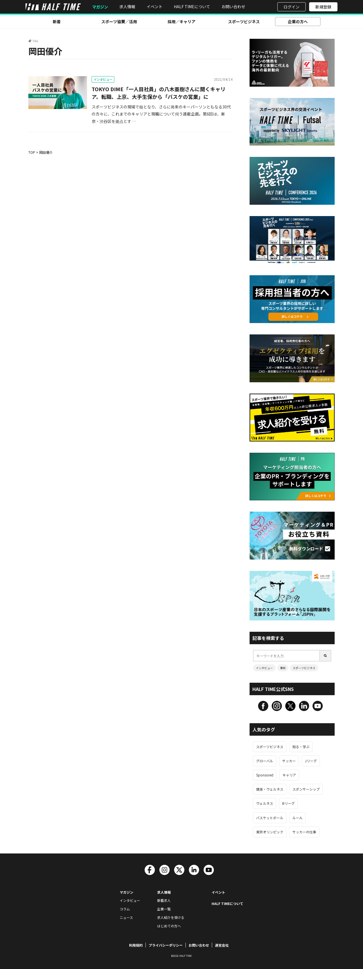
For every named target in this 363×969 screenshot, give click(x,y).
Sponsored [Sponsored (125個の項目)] (264, 774)
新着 (57, 21)
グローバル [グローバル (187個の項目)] (264, 760)
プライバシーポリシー (166, 945)
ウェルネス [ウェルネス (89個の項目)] (264, 803)
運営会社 (222, 945)
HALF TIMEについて (192, 6)
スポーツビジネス (244, 21)
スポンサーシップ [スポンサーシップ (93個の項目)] (306, 789)
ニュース (126, 917)
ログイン (291, 7)
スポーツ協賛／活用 (119, 21)
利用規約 (136, 945)
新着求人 (164, 900)
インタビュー (103, 79)
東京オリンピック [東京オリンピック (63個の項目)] (269, 831)
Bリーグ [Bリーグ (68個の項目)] (288, 803)
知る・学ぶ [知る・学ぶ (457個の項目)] (300, 746)
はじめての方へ (169, 925)
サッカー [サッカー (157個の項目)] (289, 760)
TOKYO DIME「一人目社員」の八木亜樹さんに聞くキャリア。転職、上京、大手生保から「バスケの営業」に (158, 92)
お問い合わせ (233, 6)
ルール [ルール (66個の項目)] (297, 817)
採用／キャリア (181, 21)
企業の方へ (298, 21)
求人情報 (127, 6)
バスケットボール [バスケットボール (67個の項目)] (269, 817)
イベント (154, 6)
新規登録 (323, 7)
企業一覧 (164, 908)
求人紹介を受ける (170, 917)
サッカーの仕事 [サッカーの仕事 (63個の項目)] (304, 831)
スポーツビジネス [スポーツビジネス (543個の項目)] (269, 746)
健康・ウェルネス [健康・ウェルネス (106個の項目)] (269, 789)
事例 (283, 668)
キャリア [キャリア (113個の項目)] (289, 774)
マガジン (100, 7)
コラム (125, 908)
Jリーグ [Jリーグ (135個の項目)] (311, 760)
